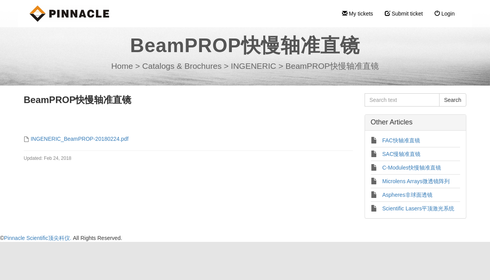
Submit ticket (404, 13)
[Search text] (402, 100)
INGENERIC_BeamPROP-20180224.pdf (80, 139)
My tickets (357, 13)
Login (444, 13)
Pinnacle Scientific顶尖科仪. (38, 238)
